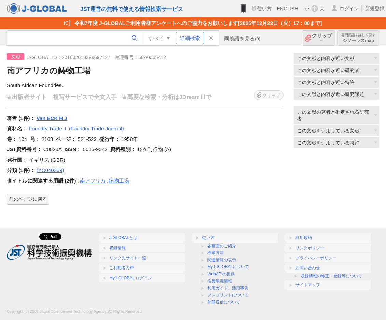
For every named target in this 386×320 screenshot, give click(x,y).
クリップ (322, 38)
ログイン (349, 8)
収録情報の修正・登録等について (331, 276)
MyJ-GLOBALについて (228, 266)
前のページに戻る (28, 199)
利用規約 (303, 237)
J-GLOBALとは (123, 237)
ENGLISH (287, 8)
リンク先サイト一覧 (127, 258)
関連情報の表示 (221, 260)
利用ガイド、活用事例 (227, 288)
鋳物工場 (119, 181)
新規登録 (374, 8)
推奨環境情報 (219, 281)
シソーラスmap (358, 38)
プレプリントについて (227, 295)
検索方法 (215, 252)
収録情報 (117, 248)
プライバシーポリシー (315, 258)
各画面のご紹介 (221, 246)
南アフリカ (93, 181)
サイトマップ (307, 284)
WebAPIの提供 (221, 274)
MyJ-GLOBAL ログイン (130, 278)
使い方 (264, 8)
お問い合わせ (307, 267)
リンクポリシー (309, 248)
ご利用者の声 (121, 267)
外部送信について (223, 302)
